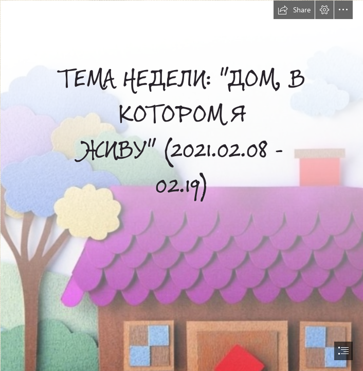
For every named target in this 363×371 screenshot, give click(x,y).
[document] (181, 185)
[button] (294, 10)
